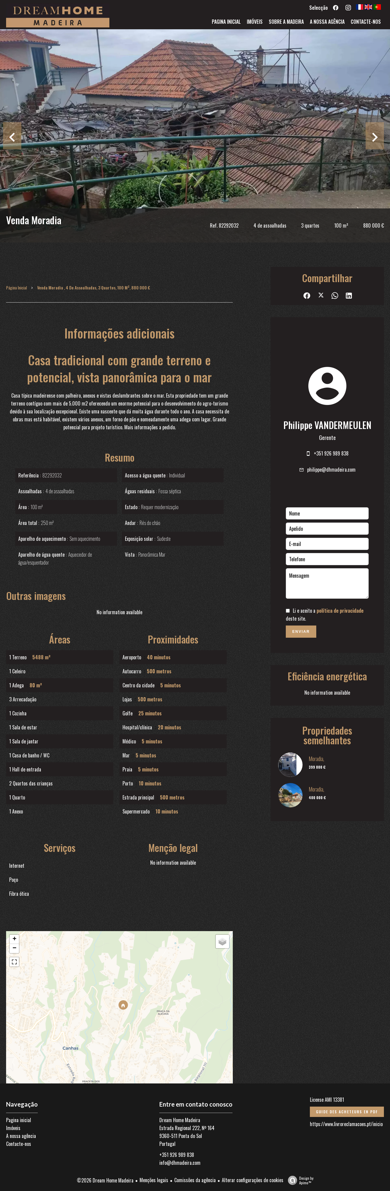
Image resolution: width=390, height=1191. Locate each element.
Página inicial (16, 287)
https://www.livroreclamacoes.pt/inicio (346, 1124)
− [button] (14, 948)
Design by (299, 1180)
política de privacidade (340, 610)
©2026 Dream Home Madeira (105, 1180)
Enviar (301, 631)
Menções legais (154, 1180)
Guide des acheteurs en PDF (347, 1111)
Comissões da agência (195, 1180)
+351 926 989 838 (331, 453)
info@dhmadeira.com (179, 1162)
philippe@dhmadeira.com (331, 469)
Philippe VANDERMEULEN (327, 425)
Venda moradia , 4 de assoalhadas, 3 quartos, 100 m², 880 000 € (93, 287)
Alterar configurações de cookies (252, 1180)
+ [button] (14, 939)
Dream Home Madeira (179, 1120)
